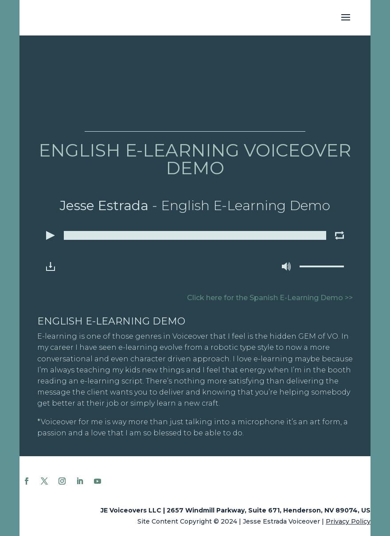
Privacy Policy (348, 521)
